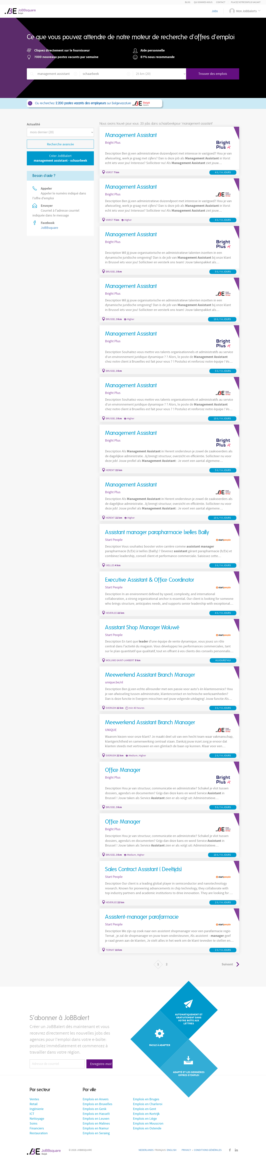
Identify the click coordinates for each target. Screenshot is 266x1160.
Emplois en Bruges (146, 1099)
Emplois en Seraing (96, 1133)
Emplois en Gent (144, 1109)
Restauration (39, 1133)
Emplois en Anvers (96, 1099)
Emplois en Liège (145, 1119)
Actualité (33, 124)
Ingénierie (37, 1109)
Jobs (215, 11)
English (171, 1150)
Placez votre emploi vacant (245, 2)
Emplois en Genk (94, 1109)
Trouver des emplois (212, 74)
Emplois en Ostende (147, 1128)
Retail (34, 1104)
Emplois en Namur (96, 1128)
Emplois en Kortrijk (146, 1114)
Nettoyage (37, 1119)
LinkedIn (236, 1150)
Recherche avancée (60, 144)
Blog (187, 2)
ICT (32, 1114)
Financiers (37, 1128)
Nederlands (146, 1150)
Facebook (230, 1150)
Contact (220, 2)
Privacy (186, 1150)
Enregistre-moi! (101, 1064)
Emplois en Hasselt (96, 1114)
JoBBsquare (49, 228)
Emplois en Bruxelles (97, 1104)
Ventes (34, 1099)
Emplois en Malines (96, 1123)
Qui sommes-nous (203, 2)
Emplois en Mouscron (148, 1123)
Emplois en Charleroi (147, 1104)
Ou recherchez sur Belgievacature (94, 103)
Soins (33, 1123)
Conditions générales (207, 1150)
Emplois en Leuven (96, 1119)
